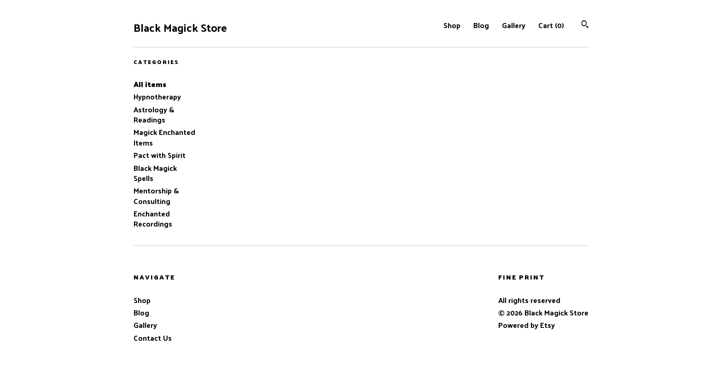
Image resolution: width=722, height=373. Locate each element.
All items (150, 84)
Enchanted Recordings (153, 218)
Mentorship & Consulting (156, 195)
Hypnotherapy (157, 96)
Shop (451, 25)
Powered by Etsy (526, 325)
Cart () (551, 25)
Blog (481, 25)
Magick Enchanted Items (164, 137)
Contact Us (153, 337)
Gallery (513, 25)
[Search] (585, 25)
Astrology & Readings (154, 114)
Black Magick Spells (155, 173)
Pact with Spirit (160, 155)
